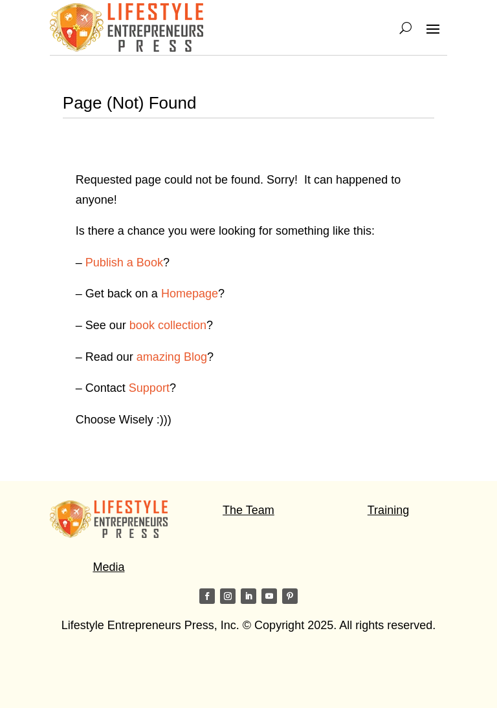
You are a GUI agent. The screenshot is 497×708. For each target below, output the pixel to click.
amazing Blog (172, 356)
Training (388, 510)
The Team (248, 510)
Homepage (189, 293)
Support (149, 387)
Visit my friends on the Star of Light (140, 676)
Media (108, 567)
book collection (167, 325)
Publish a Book (124, 262)
